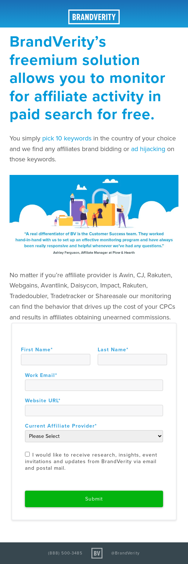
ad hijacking (149, 149)
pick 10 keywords (66, 138)
